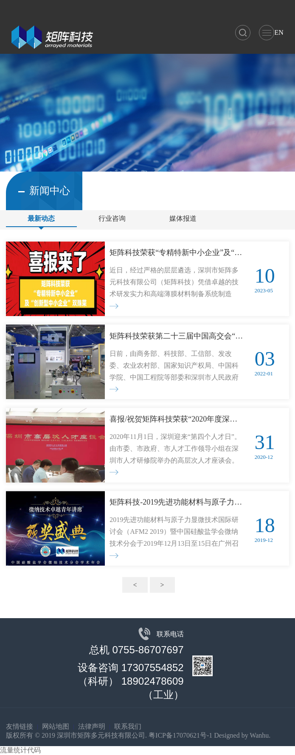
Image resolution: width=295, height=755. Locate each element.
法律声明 (91, 726)
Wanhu (259, 735)
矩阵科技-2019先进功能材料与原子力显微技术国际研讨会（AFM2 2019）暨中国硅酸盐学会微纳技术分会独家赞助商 (176, 502)
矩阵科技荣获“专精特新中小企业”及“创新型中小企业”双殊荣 (176, 252)
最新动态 (41, 218)
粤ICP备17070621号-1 (180, 735)
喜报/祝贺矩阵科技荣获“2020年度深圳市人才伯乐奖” (176, 419)
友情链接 (19, 726)
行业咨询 (112, 218)
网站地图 (55, 726)
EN (278, 32)
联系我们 (127, 726)
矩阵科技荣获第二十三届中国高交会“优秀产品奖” (176, 336)
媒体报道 (183, 218)
